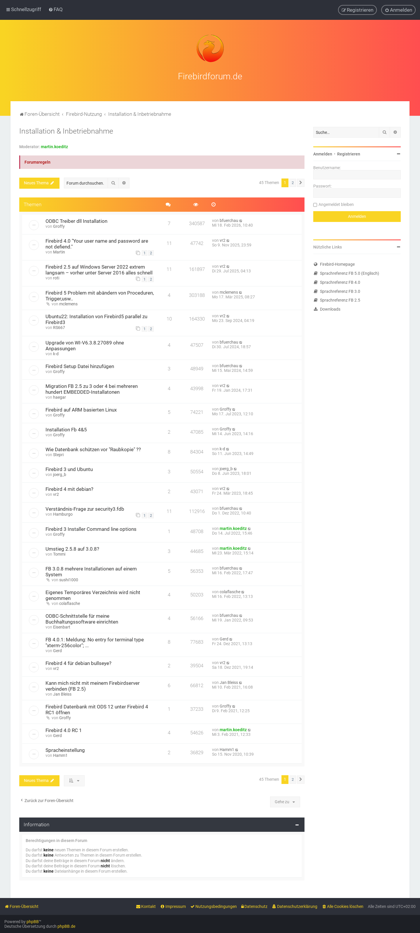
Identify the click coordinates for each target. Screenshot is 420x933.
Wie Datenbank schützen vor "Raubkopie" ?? (93, 448)
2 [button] (293, 182)
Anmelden (322, 153)
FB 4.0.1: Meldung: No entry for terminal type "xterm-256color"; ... (95, 641)
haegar (59, 396)
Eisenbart (61, 626)
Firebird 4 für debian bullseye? (78, 662)
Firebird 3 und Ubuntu (69, 468)
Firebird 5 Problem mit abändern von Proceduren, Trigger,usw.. (100, 295)
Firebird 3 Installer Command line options (91, 528)
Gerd (57, 649)
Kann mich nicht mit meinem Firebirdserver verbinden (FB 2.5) (93, 685)
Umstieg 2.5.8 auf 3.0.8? (72, 548)
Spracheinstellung (65, 749)
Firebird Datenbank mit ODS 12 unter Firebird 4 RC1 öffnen (97, 709)
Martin (59, 251)
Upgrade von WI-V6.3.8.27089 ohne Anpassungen (85, 345)
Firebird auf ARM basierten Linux (81, 409)
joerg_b (59, 473)
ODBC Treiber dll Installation (76, 220)
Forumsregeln (37, 161)
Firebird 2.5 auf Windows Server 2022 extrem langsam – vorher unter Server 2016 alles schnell (99, 269)
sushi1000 (68, 579)
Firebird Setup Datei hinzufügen (80, 365)
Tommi (59, 553)
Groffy (59, 225)
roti (56, 277)
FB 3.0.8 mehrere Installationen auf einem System (91, 571)
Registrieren (348, 153)
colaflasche (69, 602)
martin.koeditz (54, 145)
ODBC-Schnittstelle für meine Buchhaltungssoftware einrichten (82, 618)
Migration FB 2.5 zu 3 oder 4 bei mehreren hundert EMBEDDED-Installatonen (92, 388)
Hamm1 (60, 754)
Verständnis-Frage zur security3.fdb (85, 508)
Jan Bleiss (62, 693)
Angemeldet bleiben (336, 203)
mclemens (68, 303)
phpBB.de (66, 926)
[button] (300, 182)
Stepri (58, 453)
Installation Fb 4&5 (66, 429)
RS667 (59, 326)
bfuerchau (229, 219)
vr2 (222, 239)
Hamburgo (63, 513)
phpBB (33, 921)
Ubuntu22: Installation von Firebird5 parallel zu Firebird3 (96, 318)
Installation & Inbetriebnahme (66, 130)
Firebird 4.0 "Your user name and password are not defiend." (97, 243)
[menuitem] (55, 9)
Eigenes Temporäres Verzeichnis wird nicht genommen (93, 594)
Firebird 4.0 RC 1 (64, 729)
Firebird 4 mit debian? (69, 488)
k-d (56, 353)
